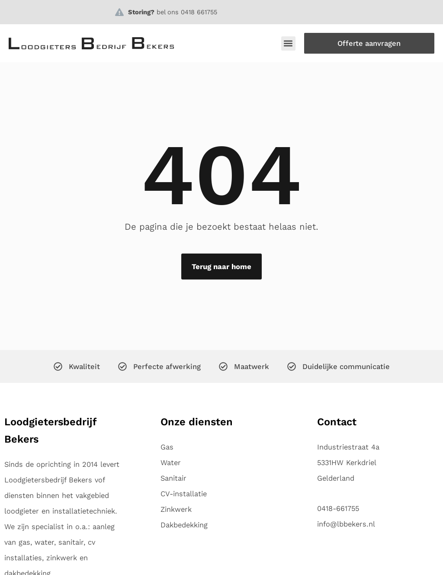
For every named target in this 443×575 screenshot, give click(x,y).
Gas (167, 447)
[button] (288, 43)
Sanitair (173, 478)
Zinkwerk (176, 509)
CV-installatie (184, 493)
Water (171, 462)
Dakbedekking (184, 524)
